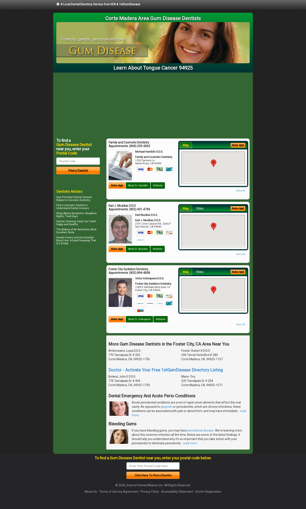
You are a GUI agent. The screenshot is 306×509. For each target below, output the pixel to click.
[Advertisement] (153, 104)
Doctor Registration (208, 491)
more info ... (241, 191)
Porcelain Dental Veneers (77, 197)
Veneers (84, 208)
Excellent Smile (65, 232)
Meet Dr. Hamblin (138, 185)
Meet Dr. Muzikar (138, 248)
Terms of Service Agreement (118, 491)
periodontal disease (200, 430)
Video (200, 208)
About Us (91, 491)
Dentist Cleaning (66, 221)
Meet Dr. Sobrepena (139, 319)
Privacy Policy (150, 491)
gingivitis (166, 406)
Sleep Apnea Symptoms (70, 213)
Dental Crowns (65, 237)
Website (158, 185)
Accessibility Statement (177, 491)
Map (186, 145)
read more (190, 443)
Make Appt (117, 185)
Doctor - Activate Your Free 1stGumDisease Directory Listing (165, 370)
